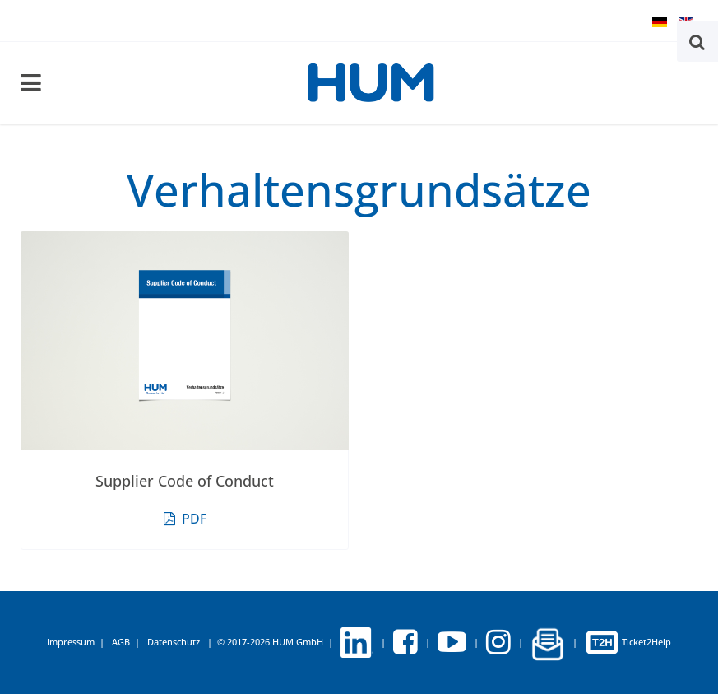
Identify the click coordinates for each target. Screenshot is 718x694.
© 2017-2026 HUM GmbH (270, 642)
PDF (185, 519)
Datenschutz (173, 642)
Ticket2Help (628, 642)
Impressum (71, 642)
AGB (121, 642)
